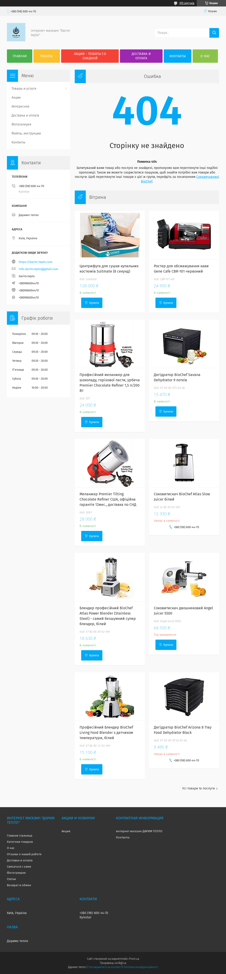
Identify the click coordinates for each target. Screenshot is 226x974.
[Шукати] (214, 33)
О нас (205, 56)
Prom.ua (134, 958)
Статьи (11, 879)
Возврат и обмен (19, 885)
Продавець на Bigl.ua (113, 963)
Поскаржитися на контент (104, 967)
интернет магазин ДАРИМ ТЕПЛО (139, 831)
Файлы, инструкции (26, 133)
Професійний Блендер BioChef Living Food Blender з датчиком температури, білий (106, 732)
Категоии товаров (20, 841)
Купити (94, 303)
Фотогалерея (21, 124)
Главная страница (19, 835)
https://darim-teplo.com (35, 262)
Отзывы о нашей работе (24, 854)
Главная (20, 56)
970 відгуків (186, 3)
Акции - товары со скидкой (90, 56)
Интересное (21, 106)
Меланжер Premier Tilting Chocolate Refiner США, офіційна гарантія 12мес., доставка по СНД (108, 499)
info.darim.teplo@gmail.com (38, 269)
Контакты (178, 56)
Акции (16, 98)
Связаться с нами (19, 866)
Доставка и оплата (141, 56)
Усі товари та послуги (198, 788)
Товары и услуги (24, 89)
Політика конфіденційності (140, 967)
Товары (46, 56)
